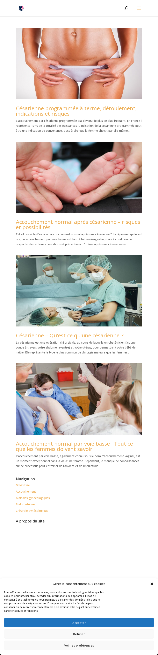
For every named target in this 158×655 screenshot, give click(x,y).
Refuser (79, 634)
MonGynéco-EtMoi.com (81, 565)
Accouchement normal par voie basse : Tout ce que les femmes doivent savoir (74, 446)
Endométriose (25, 504)
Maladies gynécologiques (33, 498)
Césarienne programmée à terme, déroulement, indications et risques (76, 110)
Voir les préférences (79, 645)
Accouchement (26, 491)
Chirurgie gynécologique (32, 511)
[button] (152, 584)
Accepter (79, 623)
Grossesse (23, 485)
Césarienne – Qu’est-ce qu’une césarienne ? (69, 335)
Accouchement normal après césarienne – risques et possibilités (78, 224)
